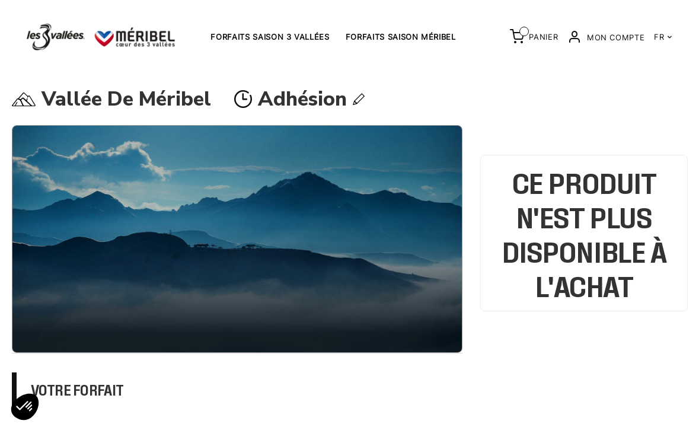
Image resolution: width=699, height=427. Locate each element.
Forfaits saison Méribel (401, 37)
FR (663, 37)
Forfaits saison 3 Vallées (269, 37)
